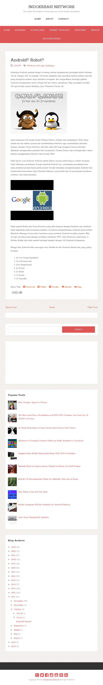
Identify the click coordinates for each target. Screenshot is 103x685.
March (17, 638)
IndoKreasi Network (51, 7)
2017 (13, 572)
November (18, 605)
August (17, 630)
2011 (13, 597)
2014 (13, 584)
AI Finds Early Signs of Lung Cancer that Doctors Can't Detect (46, 428)
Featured (80, 30)
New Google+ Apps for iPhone (32, 402)
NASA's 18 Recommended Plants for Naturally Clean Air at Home (48, 479)
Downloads (37, 30)
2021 (13, 555)
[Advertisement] (51, 362)
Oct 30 (19, 613)
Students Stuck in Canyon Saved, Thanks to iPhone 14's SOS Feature (49, 466)
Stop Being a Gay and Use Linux (32, 492)
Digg (77, 287)
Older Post (92, 307)
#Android (31, 66)
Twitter (42, 287)
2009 (13, 646)
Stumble (67, 287)
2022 (13, 551)
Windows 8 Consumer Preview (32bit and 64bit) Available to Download (50, 441)
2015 (13, 580)
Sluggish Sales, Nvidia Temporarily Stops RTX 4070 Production (46, 453)
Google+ (54, 287)
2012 (13, 593)
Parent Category (59, 30)
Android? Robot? (27, 60)
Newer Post (11, 307)
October (17, 609)
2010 (13, 642)
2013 (13, 588)
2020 (13, 559)
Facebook (29, 287)
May (16, 634)
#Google (40, 66)
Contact (63, 19)
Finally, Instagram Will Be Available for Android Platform (44, 504)
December (18, 601)
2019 (13, 564)
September (19, 626)
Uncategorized (51, 39)
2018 (13, 568)
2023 (13, 547)
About (49, 19)
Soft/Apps (49, 66)
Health (95, 30)
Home (37, 19)
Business (20, 30)
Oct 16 (19, 617)
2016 (13, 576)
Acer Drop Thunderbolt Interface (33, 517)
